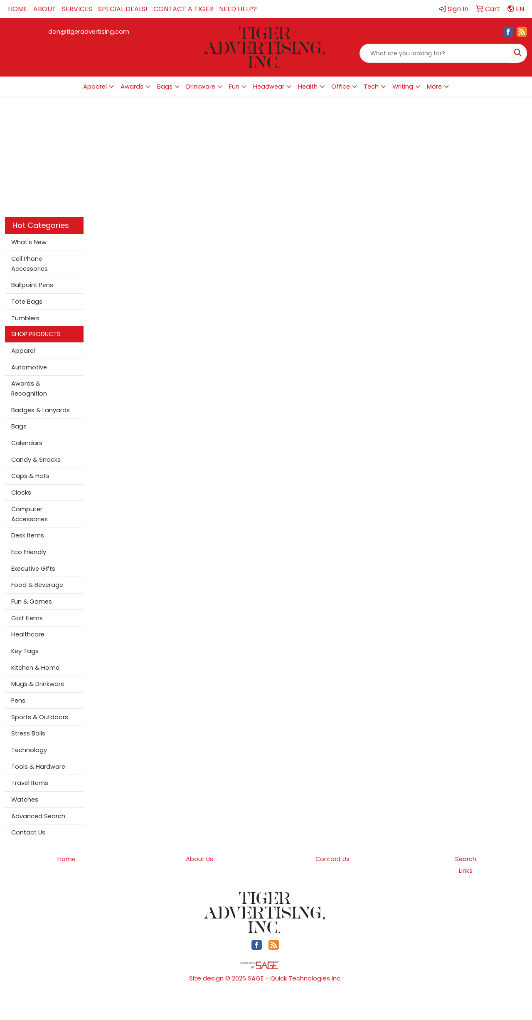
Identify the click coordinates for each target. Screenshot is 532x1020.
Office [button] (340, 86)
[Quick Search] (435, 53)
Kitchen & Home (35, 667)
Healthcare (27, 634)
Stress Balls (28, 733)
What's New (29, 242)
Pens (18, 700)
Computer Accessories (29, 514)
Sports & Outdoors (39, 717)
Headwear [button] (268, 86)
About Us (199, 859)
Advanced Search (38, 816)
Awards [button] (132, 86)
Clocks (21, 492)
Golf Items (27, 618)
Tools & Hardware (38, 767)
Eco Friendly (28, 552)
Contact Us (28, 832)
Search (465, 859)
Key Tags (25, 651)
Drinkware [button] (200, 86)
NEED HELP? (238, 9)
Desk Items (27, 535)
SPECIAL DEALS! (123, 9)
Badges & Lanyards (40, 410)
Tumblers (25, 318)
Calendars (26, 443)
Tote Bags (26, 301)
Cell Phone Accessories (29, 264)
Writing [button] (402, 86)
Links (466, 871)
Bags (19, 426)
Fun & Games (31, 601)
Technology (29, 750)
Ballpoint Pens (32, 285)
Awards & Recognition (29, 388)
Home (66, 859)
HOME (17, 9)
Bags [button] (164, 86)
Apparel (23, 351)
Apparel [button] (95, 86)
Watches (24, 799)
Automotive (29, 367)
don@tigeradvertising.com (88, 31)
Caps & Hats (30, 476)
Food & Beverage (37, 585)
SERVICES (77, 9)
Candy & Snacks (36, 460)
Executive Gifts (33, 568)
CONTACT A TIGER (183, 9)
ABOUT (44, 9)
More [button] (434, 86)
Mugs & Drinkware (37, 684)
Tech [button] (371, 86)
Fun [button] (234, 86)
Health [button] (308, 86)
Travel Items (29, 783)
